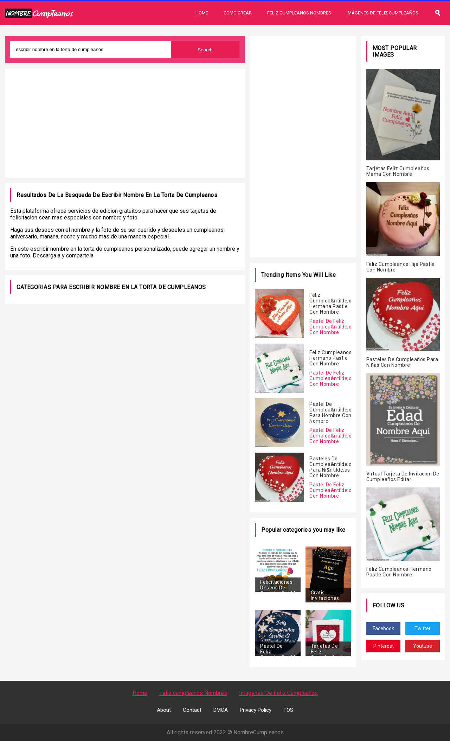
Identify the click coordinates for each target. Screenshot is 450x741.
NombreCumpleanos (258, 732)
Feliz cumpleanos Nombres (193, 693)
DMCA (220, 710)
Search (205, 49)
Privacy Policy (255, 710)
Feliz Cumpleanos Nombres (299, 12)
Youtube (422, 646)
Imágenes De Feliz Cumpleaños (382, 12)
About (164, 710)
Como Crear (238, 12)
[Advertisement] (124, 123)
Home (201, 12)
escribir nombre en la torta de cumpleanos (160, 195)
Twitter (422, 628)
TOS (288, 710)
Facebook (383, 628)
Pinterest (383, 646)
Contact (192, 710)
